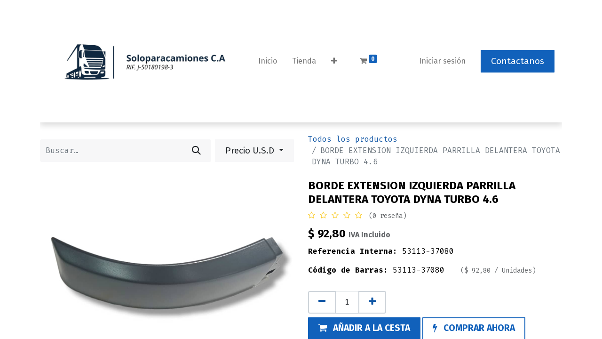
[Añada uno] (372, 302)
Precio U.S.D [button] (251, 150)
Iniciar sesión (442, 60)
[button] (334, 61)
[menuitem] (268, 61)
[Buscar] (196, 150)
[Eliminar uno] (322, 302)
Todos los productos (352, 139)
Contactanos (517, 61)
